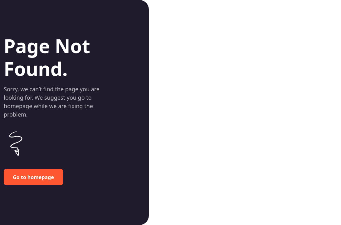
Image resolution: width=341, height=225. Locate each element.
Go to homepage (33, 177)
